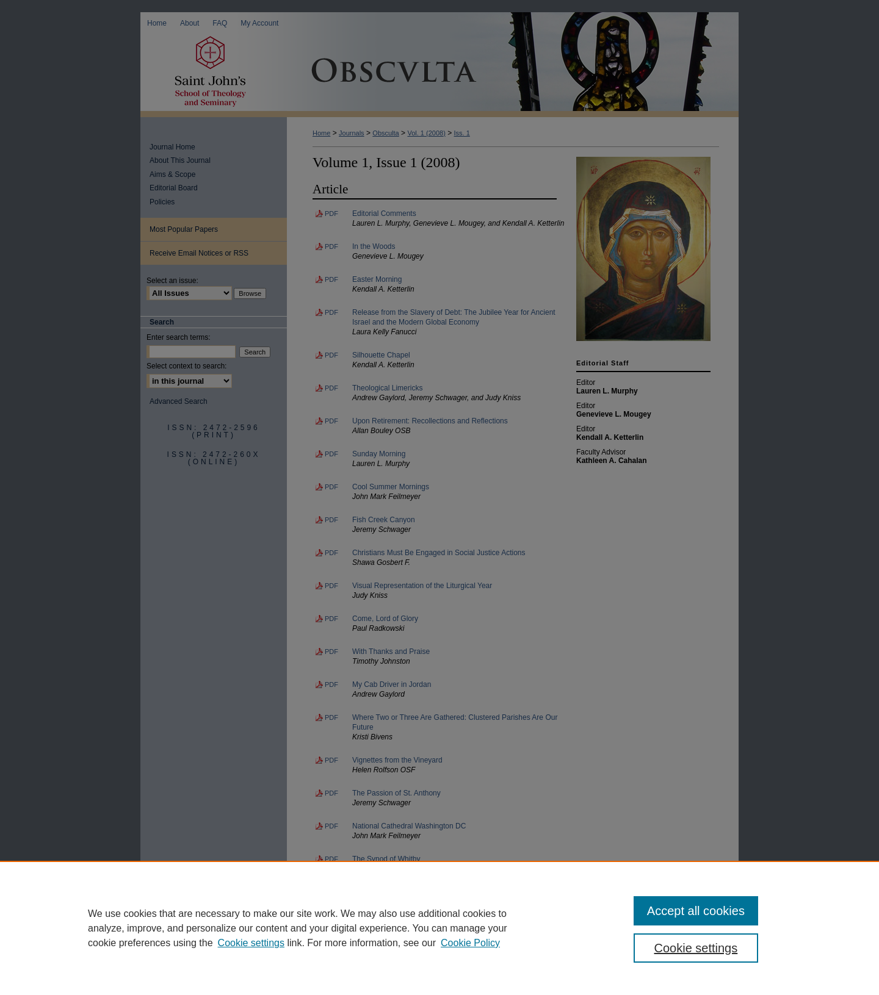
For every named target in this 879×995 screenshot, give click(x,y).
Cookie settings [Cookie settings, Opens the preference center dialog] (696, 948)
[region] (439, 928)
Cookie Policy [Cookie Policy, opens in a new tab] (470, 943)
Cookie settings (251, 943)
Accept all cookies (696, 911)
